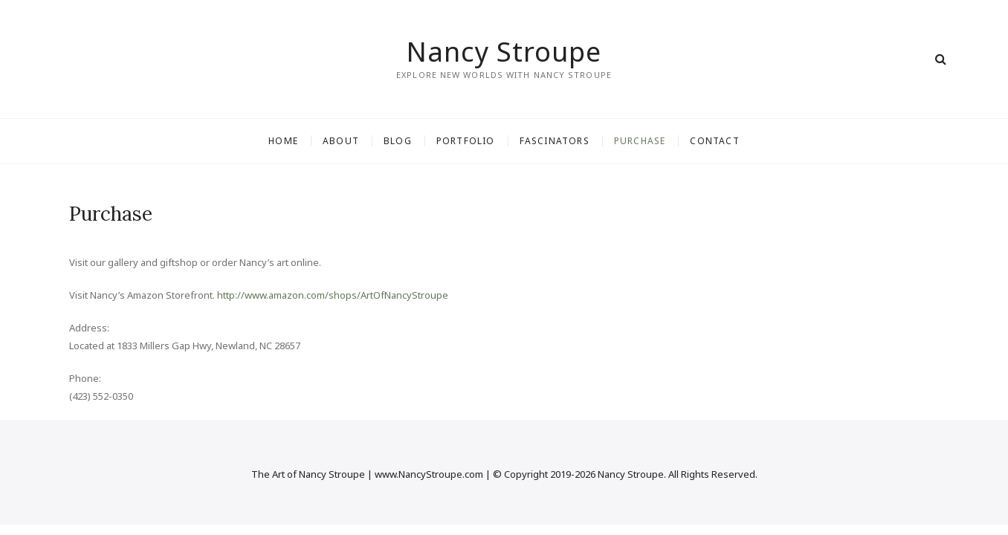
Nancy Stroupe (504, 52)
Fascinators (554, 140)
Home (283, 140)
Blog (398, 140)
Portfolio (465, 140)
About (341, 140)
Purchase (640, 140)
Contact (714, 140)
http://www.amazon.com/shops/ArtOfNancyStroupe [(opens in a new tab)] (332, 295)
